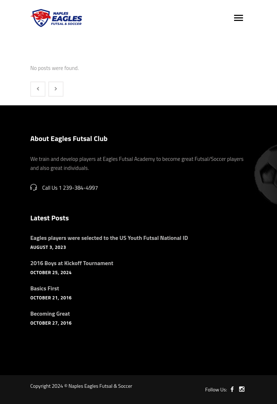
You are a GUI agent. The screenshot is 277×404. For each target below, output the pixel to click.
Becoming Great (50, 313)
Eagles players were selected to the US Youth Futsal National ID (109, 237)
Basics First (44, 288)
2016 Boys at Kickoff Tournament (71, 263)
